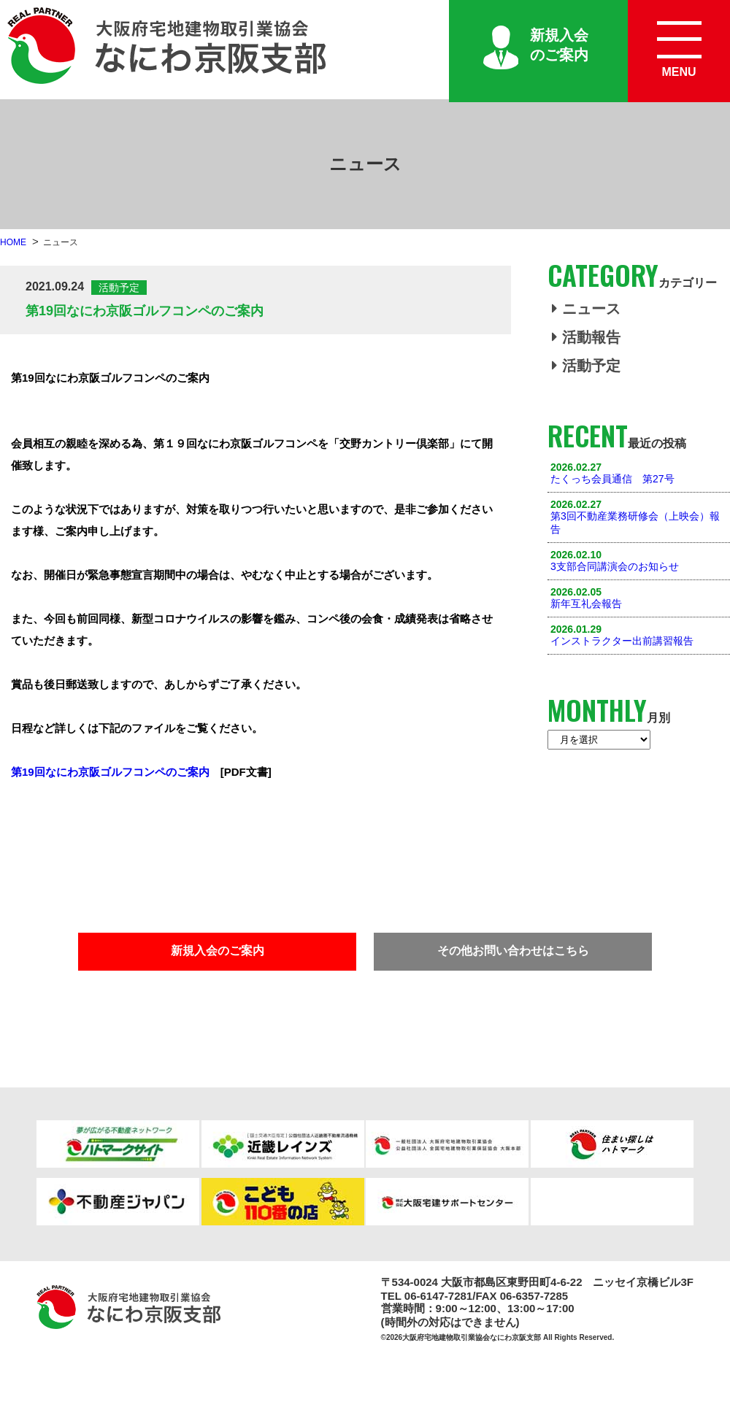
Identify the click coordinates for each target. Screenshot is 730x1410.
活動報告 (586, 337)
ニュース (586, 309)
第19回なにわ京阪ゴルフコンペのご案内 (110, 772)
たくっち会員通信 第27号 (612, 479)
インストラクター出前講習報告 (622, 641)
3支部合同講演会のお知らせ (614, 566)
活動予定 (586, 366)
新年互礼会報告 (586, 603)
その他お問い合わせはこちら (513, 950)
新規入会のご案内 (559, 45)
